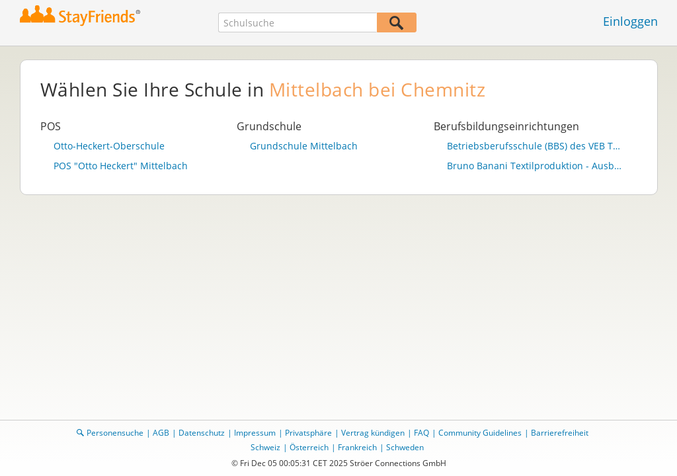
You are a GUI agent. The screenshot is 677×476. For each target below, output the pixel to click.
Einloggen (630, 21)
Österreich (309, 447)
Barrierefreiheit (559, 432)
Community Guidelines (480, 432)
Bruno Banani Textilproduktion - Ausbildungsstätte (535, 166)
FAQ (421, 432)
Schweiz (265, 447)
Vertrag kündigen (373, 432)
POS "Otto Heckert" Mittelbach (121, 166)
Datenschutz (202, 432)
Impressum (255, 432)
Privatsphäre (308, 432)
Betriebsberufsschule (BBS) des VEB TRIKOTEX (535, 146)
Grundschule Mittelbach (304, 146)
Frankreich (357, 447)
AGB (161, 432)
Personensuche (115, 432)
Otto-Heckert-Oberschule (109, 146)
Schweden (405, 447)
